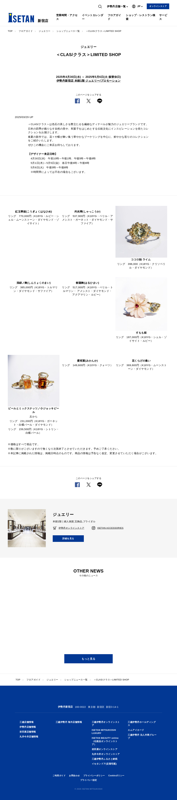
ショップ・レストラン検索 (140, 17)
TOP (10, 31)
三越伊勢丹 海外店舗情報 (69, 722)
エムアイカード (136, 730)
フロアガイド (114, 17)
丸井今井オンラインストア (106, 754)
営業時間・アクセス (67, 17)
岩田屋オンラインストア (105, 749)
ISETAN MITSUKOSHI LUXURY (104, 731)
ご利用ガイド (59, 775)
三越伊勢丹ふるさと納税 (105, 759)
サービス (163, 17)
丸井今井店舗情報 (29, 736)
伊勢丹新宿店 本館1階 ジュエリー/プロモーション (89, 80)
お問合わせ (74, 775)
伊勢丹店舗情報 (28, 727)
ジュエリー (44, 31)
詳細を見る (68, 538)
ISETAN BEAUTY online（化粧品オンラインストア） (105, 741)
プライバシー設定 (88, 780)
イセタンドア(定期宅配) (104, 763)
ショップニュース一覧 (68, 31)
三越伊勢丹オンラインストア (106, 723)
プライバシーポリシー (94, 775)
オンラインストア (158, 6)
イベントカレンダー (92, 17)
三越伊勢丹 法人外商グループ (142, 736)
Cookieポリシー (116, 775)
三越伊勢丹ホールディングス (142, 723)
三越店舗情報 (27, 722)
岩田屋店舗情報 (28, 731)
